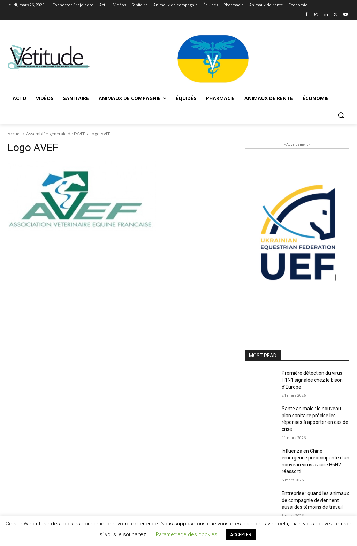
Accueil (15, 134)
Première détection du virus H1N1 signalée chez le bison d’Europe (312, 379)
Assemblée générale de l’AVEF (55, 134)
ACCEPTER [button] (240, 534)
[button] (341, 115)
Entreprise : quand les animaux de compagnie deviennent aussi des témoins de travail (315, 500)
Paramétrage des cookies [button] (186, 534)
